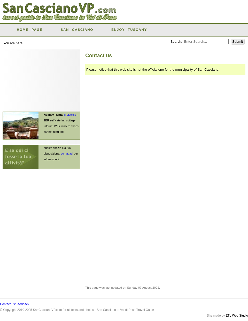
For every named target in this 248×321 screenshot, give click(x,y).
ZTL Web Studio (237, 315)
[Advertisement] (184, 15)
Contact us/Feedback (14, 304)
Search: (177, 41)
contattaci (67, 153)
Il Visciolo (70, 114)
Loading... (162, 142)
